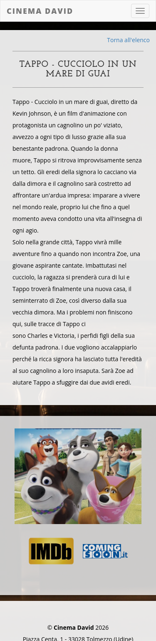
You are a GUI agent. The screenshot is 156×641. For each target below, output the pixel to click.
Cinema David (40, 11)
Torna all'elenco (128, 40)
